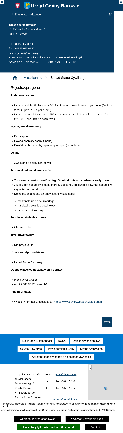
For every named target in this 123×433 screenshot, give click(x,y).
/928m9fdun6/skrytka (71, 57)
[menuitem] (37, 341)
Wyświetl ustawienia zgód (87, 418)
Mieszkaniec (36, 78)
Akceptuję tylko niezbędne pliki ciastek (49, 427)
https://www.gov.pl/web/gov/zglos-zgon (78, 301)
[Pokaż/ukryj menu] (121, 2)
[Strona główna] (15, 77)
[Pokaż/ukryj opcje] (2, 2)
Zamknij (95, 427)
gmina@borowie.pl (28, 52)
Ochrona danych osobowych (37, 418)
